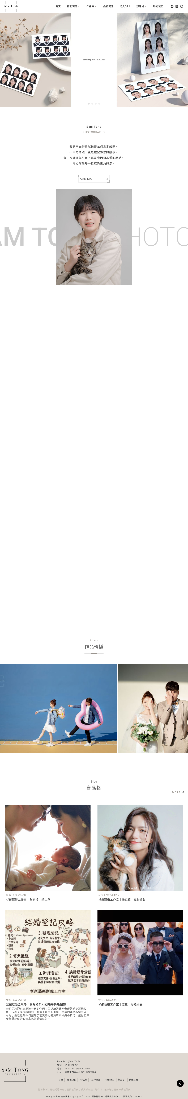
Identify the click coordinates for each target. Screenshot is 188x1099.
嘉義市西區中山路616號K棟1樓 (81, 1072)
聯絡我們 (158, 6)
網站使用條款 (111, 1096)
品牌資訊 (108, 6)
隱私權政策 (97, 1096)
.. (120, 1096)
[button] (89, 104)
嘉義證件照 (73, 1089)
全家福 (108, 1089)
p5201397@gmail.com (77, 1068)
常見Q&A (125, 6)
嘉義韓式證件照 (122, 1089)
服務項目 (72, 6)
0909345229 (72, 1065)
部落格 (140, 6)
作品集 (90, 6)
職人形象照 (87, 1089)
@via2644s (74, 1061)
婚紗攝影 (43, 1089)
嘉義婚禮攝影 (57, 1089)
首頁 (58, 6)
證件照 (98, 1089)
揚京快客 (65, 1096)
